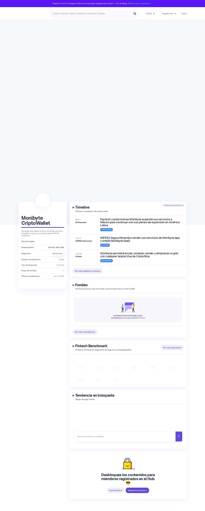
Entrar (184, 13)
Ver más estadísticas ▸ (85, 332)
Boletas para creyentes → (140, 3)
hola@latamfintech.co (134, 318)
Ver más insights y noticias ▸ (88, 271)
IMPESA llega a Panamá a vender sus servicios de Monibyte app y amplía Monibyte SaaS (140, 239)
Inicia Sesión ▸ (115, 490)
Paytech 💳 (58, 253)
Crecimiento (106, 260)
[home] (26, 13)
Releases (105, 245)
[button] (150, 13)
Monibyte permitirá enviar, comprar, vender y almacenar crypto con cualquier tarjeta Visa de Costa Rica (139, 255)
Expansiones (106, 229)
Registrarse (167, 13)
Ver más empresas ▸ (172, 347)
